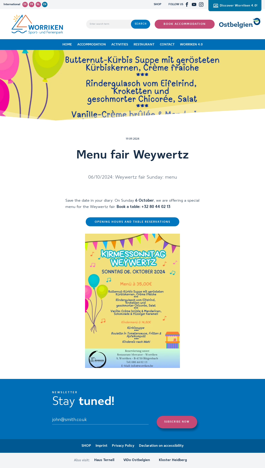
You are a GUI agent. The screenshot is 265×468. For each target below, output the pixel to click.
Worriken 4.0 (191, 44)
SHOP (157, 4)
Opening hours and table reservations (132, 221)
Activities (119, 44)
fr (31, 4)
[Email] (100, 420)
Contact (167, 44)
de (25, 4)
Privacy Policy (123, 446)
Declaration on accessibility (161, 446)
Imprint (101, 446)
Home (67, 44)
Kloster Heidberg (173, 460)
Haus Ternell (104, 460)
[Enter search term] (108, 24)
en (44, 4)
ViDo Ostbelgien (136, 460)
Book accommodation (185, 24)
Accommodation (91, 44)
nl (38, 4)
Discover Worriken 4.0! (235, 5)
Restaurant (144, 44)
